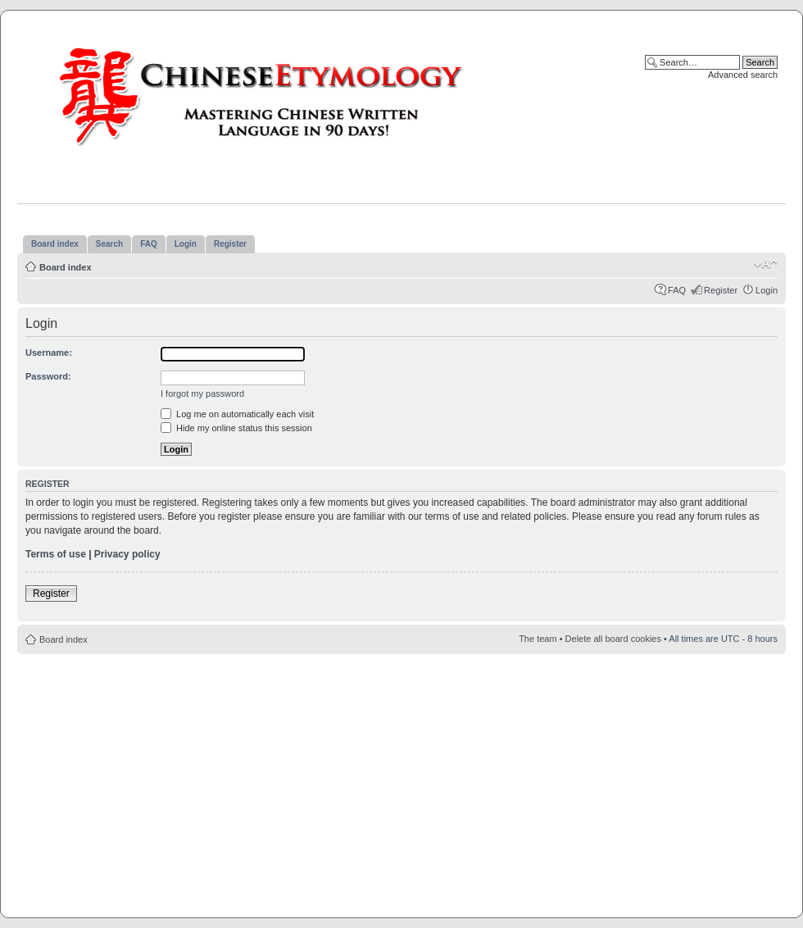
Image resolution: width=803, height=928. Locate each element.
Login (766, 290)
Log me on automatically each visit (237, 414)
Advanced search (743, 75)
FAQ (677, 290)
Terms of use (55, 554)
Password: (48, 376)
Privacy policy (127, 554)
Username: (48, 352)
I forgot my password (202, 393)
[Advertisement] (402, 781)
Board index (65, 267)
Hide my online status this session (236, 428)
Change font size (766, 264)
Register (720, 290)
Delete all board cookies (613, 639)
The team (537, 639)
